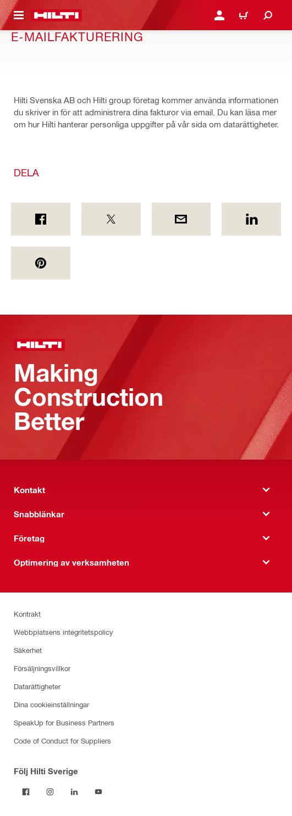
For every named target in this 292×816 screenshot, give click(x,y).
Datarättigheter (37, 686)
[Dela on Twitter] (111, 219)
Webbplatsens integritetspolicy (63, 632)
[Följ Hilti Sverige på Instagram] (50, 792)
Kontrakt (27, 614)
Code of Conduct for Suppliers (62, 740)
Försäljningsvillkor (42, 668)
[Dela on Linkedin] (251, 219)
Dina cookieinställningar (51, 704)
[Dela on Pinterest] (40, 263)
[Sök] (268, 15)
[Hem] (56, 15)
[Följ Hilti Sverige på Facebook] (26, 792)
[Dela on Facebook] (40, 219)
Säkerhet (28, 650)
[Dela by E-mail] (181, 219)
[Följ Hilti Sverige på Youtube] (98, 792)
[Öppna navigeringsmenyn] (19, 15)
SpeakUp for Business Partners (64, 722)
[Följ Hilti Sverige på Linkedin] (74, 792)
